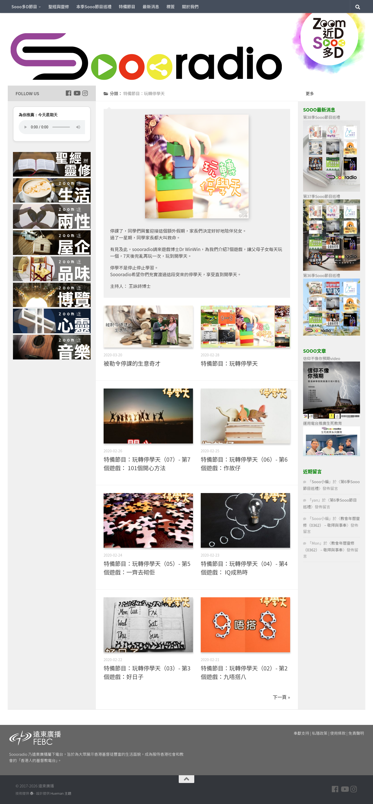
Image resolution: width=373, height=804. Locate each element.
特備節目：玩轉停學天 (229, 363)
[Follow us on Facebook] (68, 93)
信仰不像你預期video (321, 358)
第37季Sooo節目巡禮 (321, 196)
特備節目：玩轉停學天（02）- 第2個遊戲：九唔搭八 (244, 672)
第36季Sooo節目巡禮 (321, 275)
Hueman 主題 (61, 793)
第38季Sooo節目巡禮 (321, 117)
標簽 (171, 6)
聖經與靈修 (58, 6)
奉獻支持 (301, 733)
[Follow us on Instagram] (85, 93)
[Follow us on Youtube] (77, 93)
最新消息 (151, 6)
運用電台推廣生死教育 (322, 423)
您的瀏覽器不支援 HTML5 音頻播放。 (52, 127)
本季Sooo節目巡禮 (93, 6)
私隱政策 (319, 733)
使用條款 (338, 733)
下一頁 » (281, 697)
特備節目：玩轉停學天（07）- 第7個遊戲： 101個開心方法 (147, 463)
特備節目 (127, 6)
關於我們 (190, 6)
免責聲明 (356, 733)
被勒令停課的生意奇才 (132, 363)
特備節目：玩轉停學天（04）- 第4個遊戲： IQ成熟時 (244, 567)
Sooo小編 (320, 481)
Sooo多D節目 (24, 6)
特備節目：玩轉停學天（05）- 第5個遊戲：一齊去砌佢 (147, 567)
